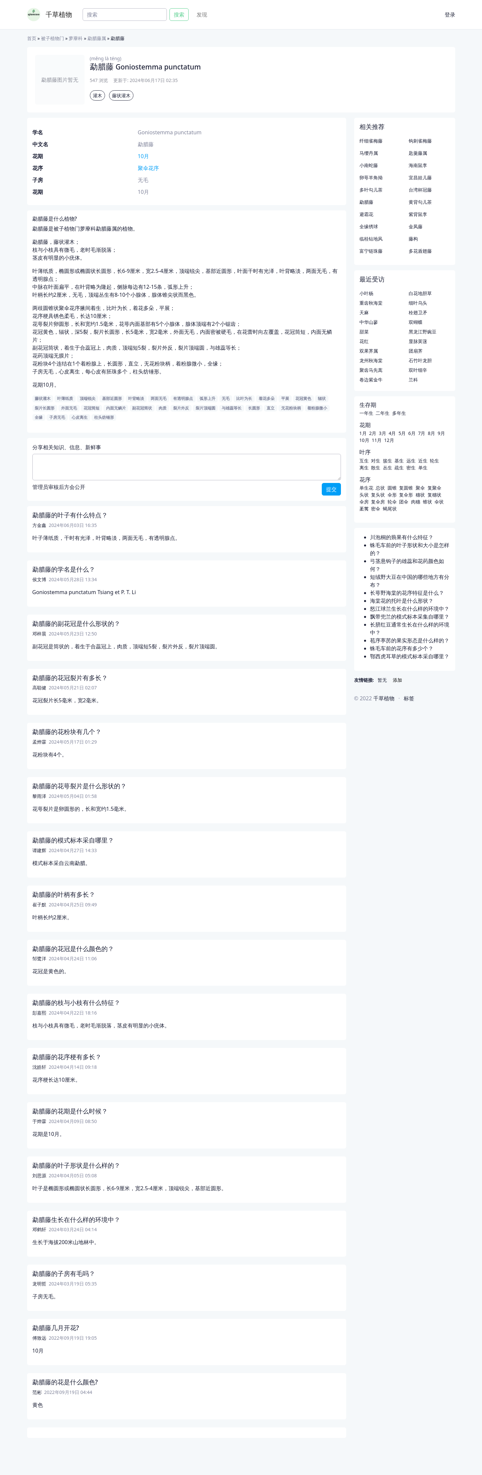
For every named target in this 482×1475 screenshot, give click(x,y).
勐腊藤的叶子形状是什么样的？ (76, 1165)
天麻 (364, 312)
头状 (364, 495)
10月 (143, 156)
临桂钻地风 (371, 239)
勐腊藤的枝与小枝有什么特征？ (76, 1002)
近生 (422, 460)
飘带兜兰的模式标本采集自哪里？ (409, 616)
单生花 (366, 488)
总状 (380, 488)
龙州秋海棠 (371, 360)
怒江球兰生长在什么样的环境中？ (409, 608)
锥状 (427, 502)
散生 (375, 467)
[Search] (125, 14)
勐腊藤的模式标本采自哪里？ (73, 840)
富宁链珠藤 (371, 251)
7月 (421, 433)
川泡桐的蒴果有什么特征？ (401, 537)
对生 (375, 460)
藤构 (413, 239)
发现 (202, 14)
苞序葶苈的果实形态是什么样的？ (409, 640)
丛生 (387, 467)
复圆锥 (406, 488)
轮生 (434, 460)
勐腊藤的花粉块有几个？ (66, 731)
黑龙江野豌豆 (422, 331)
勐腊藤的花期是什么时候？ (70, 1111)
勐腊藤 (366, 202)
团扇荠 (416, 351)
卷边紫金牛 (371, 379)
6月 (412, 433)
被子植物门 (52, 38)
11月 (377, 440)
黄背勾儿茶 (420, 202)
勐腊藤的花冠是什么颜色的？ (73, 948)
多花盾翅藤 (420, 251)
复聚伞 (434, 488)
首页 (31, 38)
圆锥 (392, 488)
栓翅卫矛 (418, 312)
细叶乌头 (418, 303)
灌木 (97, 95)
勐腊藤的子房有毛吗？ (63, 1273)
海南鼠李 (418, 165)
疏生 (399, 467)
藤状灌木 (121, 95)
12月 (389, 440)
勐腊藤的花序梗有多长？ (66, 1057)
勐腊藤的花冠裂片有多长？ (70, 677)
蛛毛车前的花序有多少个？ (401, 648)
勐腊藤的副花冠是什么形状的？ (76, 623)
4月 (392, 433)
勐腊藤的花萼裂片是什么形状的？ (79, 786)
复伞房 (378, 502)
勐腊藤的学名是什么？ (63, 569)
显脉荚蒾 (418, 341)
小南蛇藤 (368, 165)
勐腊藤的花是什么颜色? (65, 1382)
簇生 (387, 460)
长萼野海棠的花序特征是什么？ (407, 592)
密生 (411, 467)
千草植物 (59, 14)
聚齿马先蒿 (371, 370)
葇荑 (364, 508)
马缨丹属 (368, 153)
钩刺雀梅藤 (420, 141)
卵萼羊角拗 (371, 177)
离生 (364, 467)
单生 (422, 467)
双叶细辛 (418, 370)
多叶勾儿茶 (371, 190)
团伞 (403, 502)
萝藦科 (76, 38)
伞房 (364, 502)
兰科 (413, 379)
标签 (409, 698)
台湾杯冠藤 (420, 190)
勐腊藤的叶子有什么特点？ (70, 515)
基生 (399, 460)
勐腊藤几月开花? (55, 1327)
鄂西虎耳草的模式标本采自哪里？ (409, 656)
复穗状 (434, 495)
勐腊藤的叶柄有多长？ (63, 894)
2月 (372, 433)
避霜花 (366, 214)
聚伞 (420, 488)
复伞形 (406, 495)
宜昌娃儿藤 (420, 177)
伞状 (439, 502)
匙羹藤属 (418, 153)
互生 (364, 460)
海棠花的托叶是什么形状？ (401, 600)
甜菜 (364, 331)
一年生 (366, 413)
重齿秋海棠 (371, 303)
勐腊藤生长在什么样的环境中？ (76, 1219)
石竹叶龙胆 (420, 360)
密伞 (375, 508)
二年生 (382, 413)
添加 (397, 680)
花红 (364, 341)
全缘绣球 (368, 226)
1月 (363, 433)
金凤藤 (416, 226)
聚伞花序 (148, 168)
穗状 (420, 495)
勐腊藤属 (97, 38)
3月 (382, 433)
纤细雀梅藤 (371, 141)
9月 (441, 433)
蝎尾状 (390, 508)
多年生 (399, 413)
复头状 (378, 495)
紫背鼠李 (418, 214)
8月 (431, 433)
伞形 (392, 495)
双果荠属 (368, 351)
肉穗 (415, 502)
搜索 (179, 14)
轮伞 (392, 502)
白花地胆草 (420, 293)
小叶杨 (366, 293)
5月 (402, 433)
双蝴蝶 (416, 322)
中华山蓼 (368, 322)
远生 (411, 460)
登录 (450, 14)
